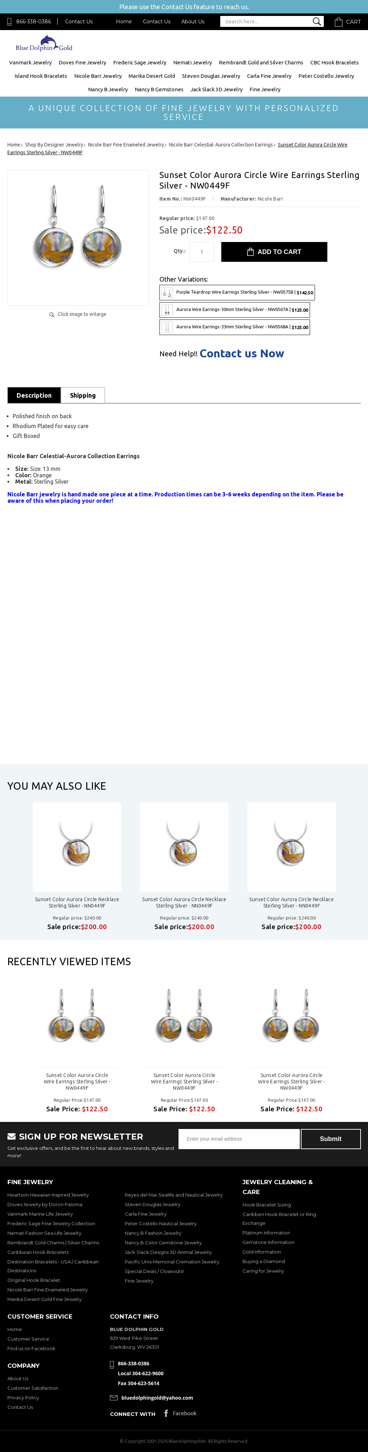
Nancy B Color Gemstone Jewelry (163, 1242)
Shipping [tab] (83, 395)
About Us (192, 21)
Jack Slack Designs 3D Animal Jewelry (168, 1252)
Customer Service (28, 1339)
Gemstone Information (268, 1242)
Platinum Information (266, 1232)
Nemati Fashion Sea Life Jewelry (44, 1233)
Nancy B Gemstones (159, 89)
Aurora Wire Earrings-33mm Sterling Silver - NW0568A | (235, 327)
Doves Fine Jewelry (82, 62)
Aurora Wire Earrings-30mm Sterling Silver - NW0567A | (235, 310)
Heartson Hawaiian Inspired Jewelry (48, 1195)
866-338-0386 (33, 21)
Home (124, 21)
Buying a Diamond (264, 1261)
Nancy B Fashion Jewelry (153, 1233)
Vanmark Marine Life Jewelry (40, 1214)
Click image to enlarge (82, 314)
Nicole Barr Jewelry (98, 76)
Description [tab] (34, 395)
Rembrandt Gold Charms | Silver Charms (53, 1242)
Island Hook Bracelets (40, 76)
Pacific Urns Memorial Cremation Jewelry (172, 1261)
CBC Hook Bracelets (334, 62)
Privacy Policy (23, 1397)
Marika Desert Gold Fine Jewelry (44, 1299)
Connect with (133, 1414)
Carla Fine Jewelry (269, 76)
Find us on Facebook (31, 1348)
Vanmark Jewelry (30, 62)
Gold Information (262, 1252)
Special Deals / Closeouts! (154, 1271)
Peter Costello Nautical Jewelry (161, 1223)
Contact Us (79, 21)
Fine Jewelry (265, 89)
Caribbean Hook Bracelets (38, 1252)
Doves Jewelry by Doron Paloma (44, 1204)
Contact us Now (241, 353)
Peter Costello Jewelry (326, 76)
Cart (353, 21)
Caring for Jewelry (263, 1271)
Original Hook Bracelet (33, 1280)
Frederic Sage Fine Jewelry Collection (51, 1223)
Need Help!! (178, 353)
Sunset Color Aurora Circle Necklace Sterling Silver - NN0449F (77, 903)
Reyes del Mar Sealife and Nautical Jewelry (174, 1195)
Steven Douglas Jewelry (211, 76)
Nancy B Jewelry (108, 89)
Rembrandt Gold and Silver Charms (261, 62)
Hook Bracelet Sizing (267, 1205)
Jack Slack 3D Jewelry (217, 89)
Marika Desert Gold (152, 76)
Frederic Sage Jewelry (139, 62)
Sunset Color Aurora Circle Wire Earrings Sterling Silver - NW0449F (77, 1081)
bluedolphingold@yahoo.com (157, 1397)
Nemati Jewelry (192, 62)
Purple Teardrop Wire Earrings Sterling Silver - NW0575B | (237, 292)
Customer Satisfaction (32, 1388)
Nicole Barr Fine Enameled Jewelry (47, 1289)
